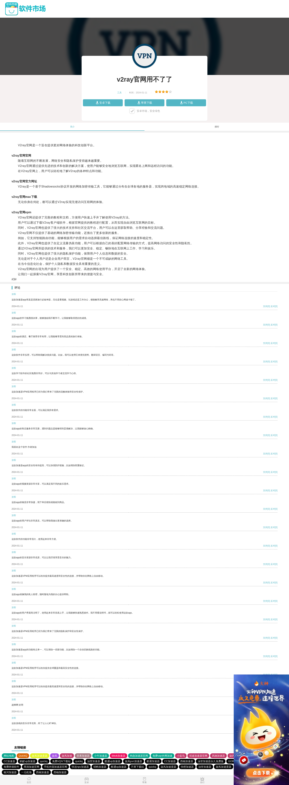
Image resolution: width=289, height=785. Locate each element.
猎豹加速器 (99, 766)
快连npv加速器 (80, 766)
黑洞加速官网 (31, 766)
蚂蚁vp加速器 (27, 761)
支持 (265, 306)
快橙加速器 (187, 766)
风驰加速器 (218, 755)
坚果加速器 (83, 755)
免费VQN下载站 (61, 761)
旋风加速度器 (39, 755)
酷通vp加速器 (112, 761)
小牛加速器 (100, 755)
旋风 (54, 755)
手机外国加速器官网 (55, 766)
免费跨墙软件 (11, 766)
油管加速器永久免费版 (211, 761)
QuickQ (23, 755)
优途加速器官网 (198, 755)
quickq (43, 761)
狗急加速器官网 (139, 755)
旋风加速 (67, 755)
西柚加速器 (186, 761)
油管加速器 (93, 761)
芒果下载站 (137, 766)
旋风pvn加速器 (133, 761)
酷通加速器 (153, 761)
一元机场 (26, 772)
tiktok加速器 (119, 755)
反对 (273, 306)
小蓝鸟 (181, 755)
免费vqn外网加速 (162, 755)
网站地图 (9, 755)
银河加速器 (10, 772)
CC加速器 (9, 761)
